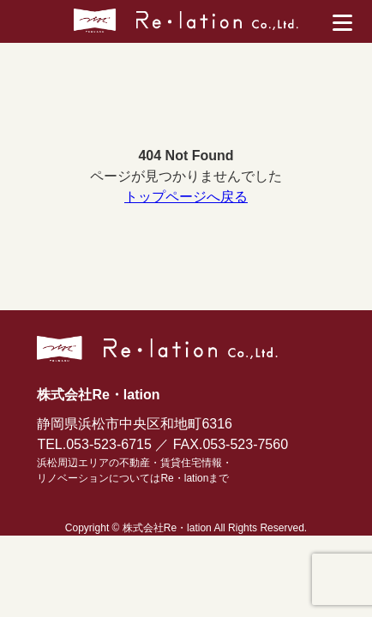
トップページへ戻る (186, 196)
